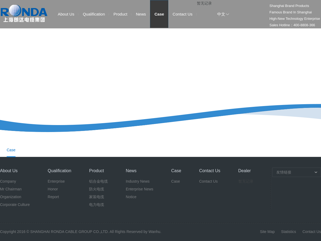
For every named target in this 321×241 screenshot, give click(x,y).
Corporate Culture (15, 204)
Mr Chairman (11, 189)
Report (53, 197)
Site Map (267, 231)
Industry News (138, 181)
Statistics (288, 231)
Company (8, 181)
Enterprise (56, 181)
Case (159, 14)
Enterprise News (139, 189)
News (141, 14)
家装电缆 (96, 197)
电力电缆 (96, 204)
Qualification (94, 14)
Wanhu (154, 231)
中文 (221, 14)
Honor (53, 189)
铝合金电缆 (98, 181)
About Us (66, 14)
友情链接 (283, 172)
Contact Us (182, 14)
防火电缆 (96, 189)
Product (120, 14)
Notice (131, 197)
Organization (10, 197)
